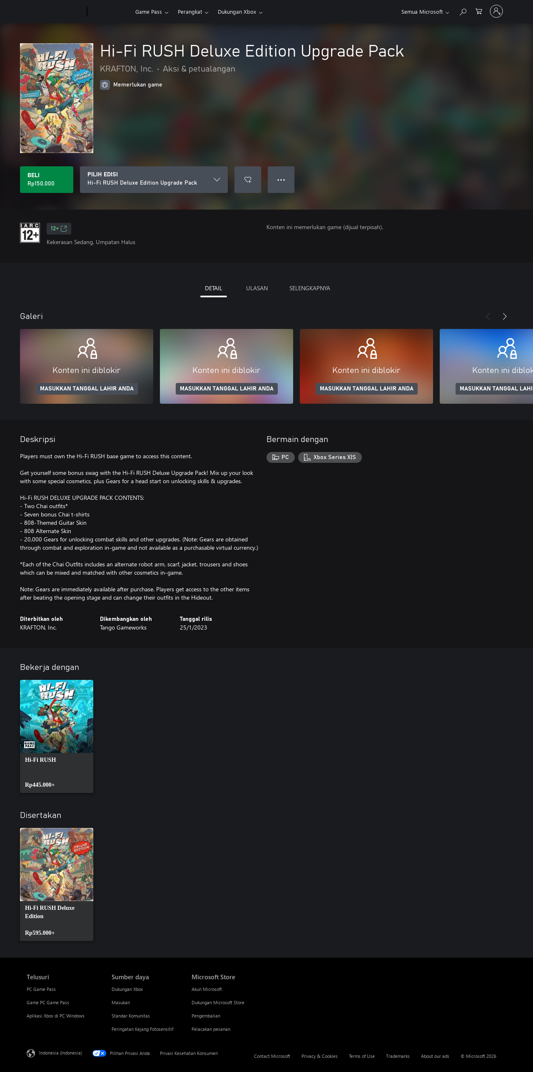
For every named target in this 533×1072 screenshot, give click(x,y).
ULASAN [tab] (257, 288)
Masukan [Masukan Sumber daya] (121, 1002)
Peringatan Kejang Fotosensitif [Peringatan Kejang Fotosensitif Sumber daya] (142, 1029)
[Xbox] (110, 11)
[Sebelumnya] (488, 316)
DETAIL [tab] (213, 288)
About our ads (435, 1056)
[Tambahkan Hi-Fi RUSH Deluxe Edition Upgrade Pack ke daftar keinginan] (247, 179)
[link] (56, 736)
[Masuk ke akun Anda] (496, 11)
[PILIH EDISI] (154, 179)
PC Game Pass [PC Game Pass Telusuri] (41, 989)
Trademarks (398, 1056)
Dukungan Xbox (237, 11)
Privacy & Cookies (319, 1056)
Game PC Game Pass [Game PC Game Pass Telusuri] (48, 1002)
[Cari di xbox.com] (462, 10)
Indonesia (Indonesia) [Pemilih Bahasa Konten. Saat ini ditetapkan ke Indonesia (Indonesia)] (60, 1052)
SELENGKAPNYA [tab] (309, 288)
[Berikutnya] (504, 316)
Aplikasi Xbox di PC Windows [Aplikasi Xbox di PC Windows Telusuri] (56, 1015)
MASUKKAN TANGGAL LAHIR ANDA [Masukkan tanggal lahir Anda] (87, 389)
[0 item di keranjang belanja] (479, 10)
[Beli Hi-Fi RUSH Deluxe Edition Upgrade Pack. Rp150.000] (46, 179)
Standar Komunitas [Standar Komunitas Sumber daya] (131, 1015)
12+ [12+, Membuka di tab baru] (59, 228)
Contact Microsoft (272, 1056)
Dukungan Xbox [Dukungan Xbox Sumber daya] (127, 989)
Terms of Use (362, 1056)
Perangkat (190, 11)
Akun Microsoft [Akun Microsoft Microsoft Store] (207, 989)
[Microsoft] (55, 11)
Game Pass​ (148, 11)
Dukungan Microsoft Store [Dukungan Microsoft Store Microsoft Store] (218, 1002)
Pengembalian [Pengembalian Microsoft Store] (206, 1015)
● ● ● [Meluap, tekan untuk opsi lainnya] (281, 179)
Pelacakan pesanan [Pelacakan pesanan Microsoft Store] (211, 1029)
